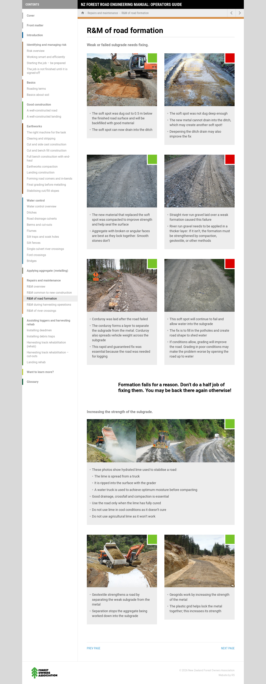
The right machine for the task (46, 132)
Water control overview (41, 206)
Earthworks (34, 126)
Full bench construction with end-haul (48, 158)
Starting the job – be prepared (46, 63)
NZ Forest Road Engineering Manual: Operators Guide (131, 4)
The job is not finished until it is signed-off (47, 71)
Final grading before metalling (46, 184)
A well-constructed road (42, 110)
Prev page (93, 648)
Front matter (35, 25)
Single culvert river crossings (45, 249)
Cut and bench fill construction (46, 150)
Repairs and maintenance (44, 280)
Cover (31, 15)
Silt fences (33, 243)
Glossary (32, 382)
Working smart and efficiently (46, 57)
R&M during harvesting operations (49, 304)
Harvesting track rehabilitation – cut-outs (48, 354)
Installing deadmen (39, 330)
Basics (31, 82)
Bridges (32, 261)
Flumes (31, 231)
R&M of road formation (42, 298)
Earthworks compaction (42, 166)
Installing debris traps (41, 336)
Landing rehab (36, 362)
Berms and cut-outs (39, 224)
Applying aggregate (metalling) (47, 270)
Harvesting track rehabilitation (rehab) (46, 344)
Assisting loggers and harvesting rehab (48, 322)
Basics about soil (38, 95)
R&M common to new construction (49, 292)
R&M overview (36, 286)
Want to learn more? (40, 372)
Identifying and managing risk (46, 45)
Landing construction (40, 172)
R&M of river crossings (41, 310)
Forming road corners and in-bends (49, 178)
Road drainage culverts (42, 218)
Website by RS (227, 675)
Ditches (32, 212)
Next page (228, 648)
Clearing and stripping (41, 138)
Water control (36, 200)
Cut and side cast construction (46, 144)
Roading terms (36, 88)
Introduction (35, 35)
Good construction (39, 104)
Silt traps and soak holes (43, 236)
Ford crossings (36, 255)
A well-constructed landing (44, 116)
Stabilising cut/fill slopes (43, 191)
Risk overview (36, 51)
